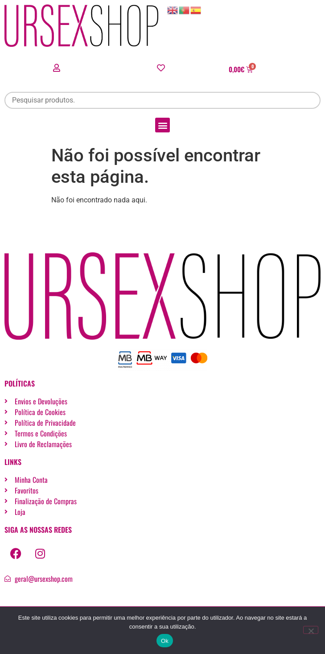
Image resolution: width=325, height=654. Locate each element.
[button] (162, 125)
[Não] (310, 630)
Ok (165, 641)
